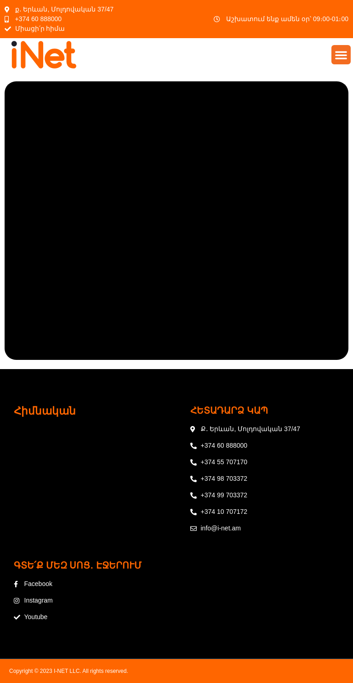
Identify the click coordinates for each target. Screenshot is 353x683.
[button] (341, 55)
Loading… (176, 219)
